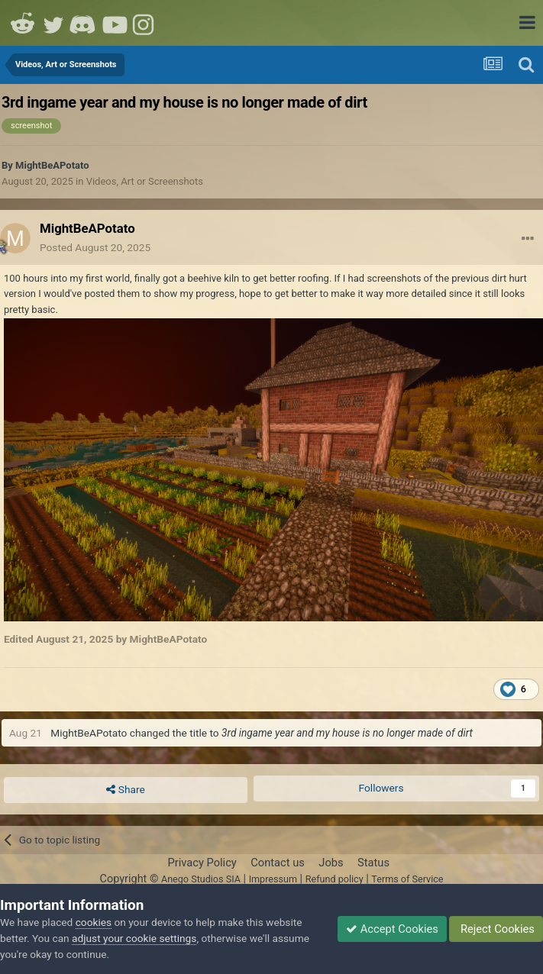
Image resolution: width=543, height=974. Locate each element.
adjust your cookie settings (134, 938)
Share (125, 790)
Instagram (145, 23)
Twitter (53, 23)
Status (373, 862)
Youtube (114, 23)
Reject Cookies (496, 929)
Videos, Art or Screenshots (144, 181)
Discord (84, 23)
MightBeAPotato (52, 165)
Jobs (330, 862)
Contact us (277, 862)
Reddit (23, 23)
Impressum (273, 879)
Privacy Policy (201, 862)
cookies (94, 922)
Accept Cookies (392, 929)
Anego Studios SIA (201, 879)
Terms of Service (407, 879)
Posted (95, 247)
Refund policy (334, 879)
